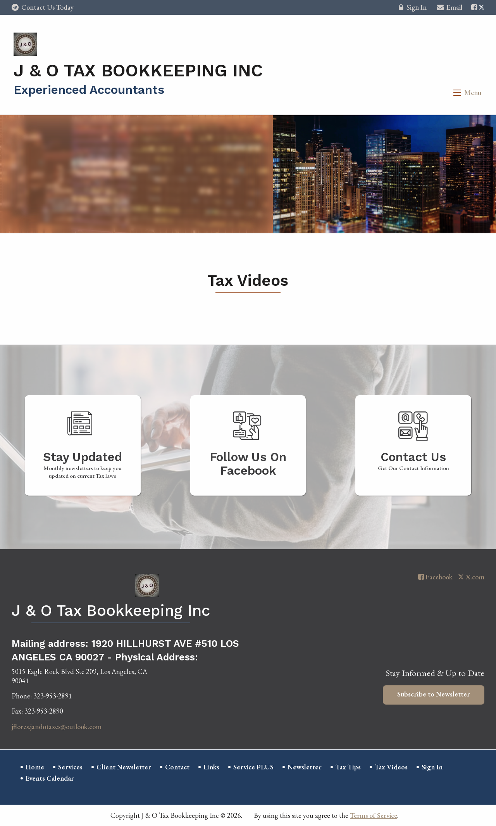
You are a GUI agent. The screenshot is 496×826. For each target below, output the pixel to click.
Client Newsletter (123, 766)
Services (70, 766)
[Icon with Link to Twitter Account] (481, 7)
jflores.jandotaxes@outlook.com (57, 726)
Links (211, 766)
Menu (472, 92)
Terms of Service (373, 815)
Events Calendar (50, 778)
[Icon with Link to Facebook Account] (474, 7)
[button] (457, 93)
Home (35, 766)
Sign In (412, 8)
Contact (177, 766)
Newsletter (305, 766)
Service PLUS (253, 766)
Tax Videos (391, 766)
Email (449, 8)
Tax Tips (348, 766)
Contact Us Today (43, 7)
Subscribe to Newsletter (433, 693)
